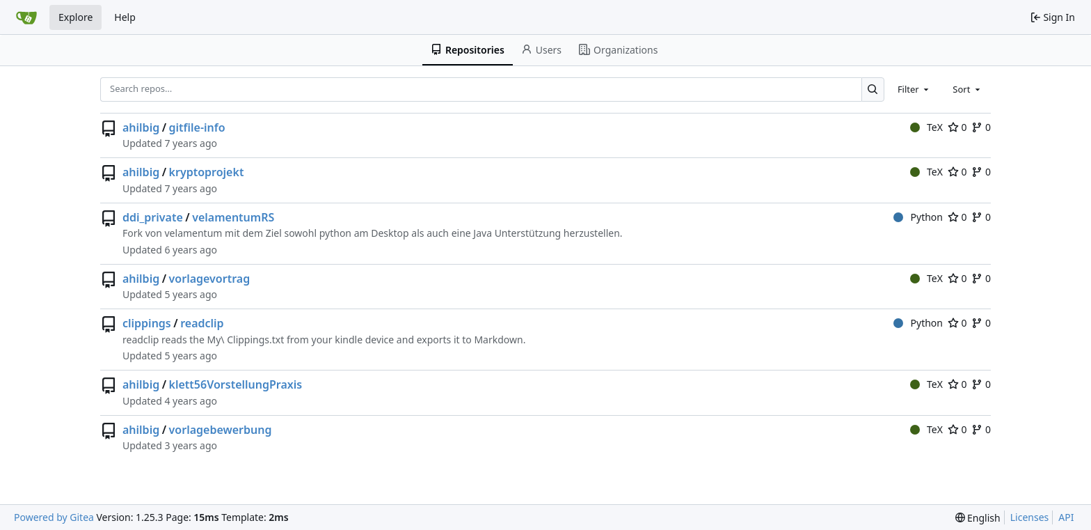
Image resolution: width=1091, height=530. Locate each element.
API (1066, 517)
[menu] (978, 517)
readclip (201, 323)
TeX (926, 127)
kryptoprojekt (206, 172)
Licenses (1029, 517)
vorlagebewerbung (220, 430)
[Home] (26, 17)
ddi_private (152, 217)
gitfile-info (197, 127)
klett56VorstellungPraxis (236, 384)
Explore (75, 17)
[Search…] (872, 89)
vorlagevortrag (209, 279)
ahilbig (140, 127)
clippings (146, 323)
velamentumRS (233, 217)
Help (125, 17)
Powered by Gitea (54, 517)
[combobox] (914, 89)
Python (918, 217)
